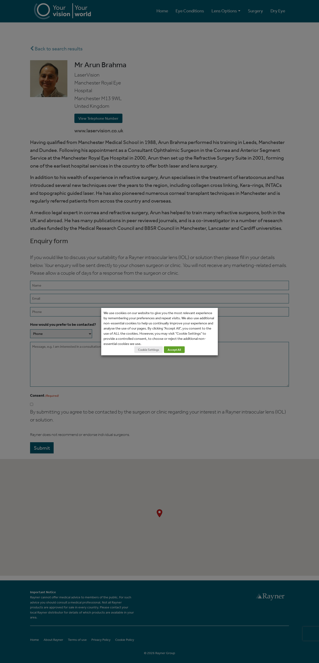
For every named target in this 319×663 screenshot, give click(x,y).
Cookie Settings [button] (148, 349)
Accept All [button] (174, 349)
